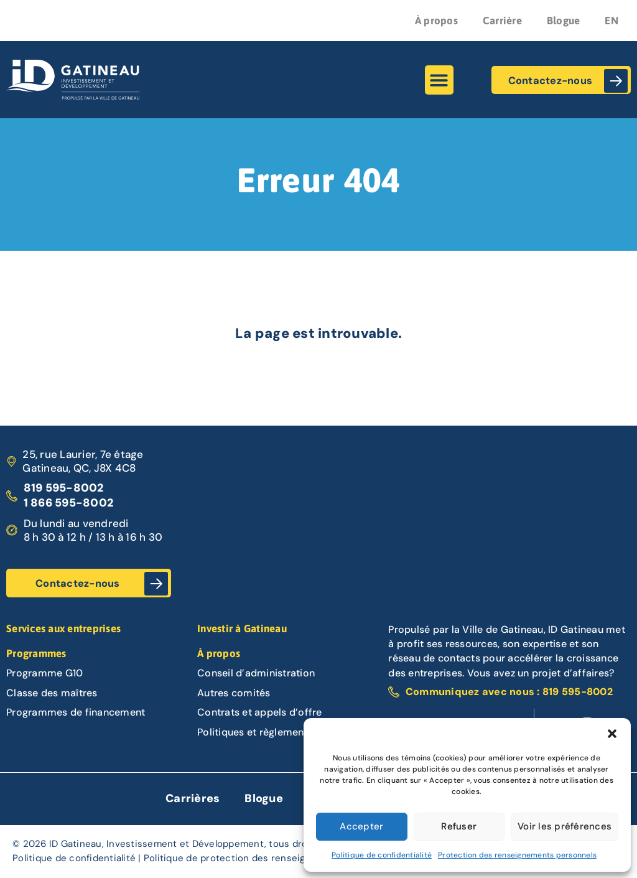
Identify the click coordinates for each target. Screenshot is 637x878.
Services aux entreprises (63, 628)
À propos (436, 20)
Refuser (459, 826)
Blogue (563, 20)
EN (611, 20)
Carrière (502, 20)
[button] (612, 733)
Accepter (361, 826)
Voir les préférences (564, 826)
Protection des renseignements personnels (517, 855)
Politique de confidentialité (382, 855)
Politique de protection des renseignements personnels (271, 858)
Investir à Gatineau (242, 628)
